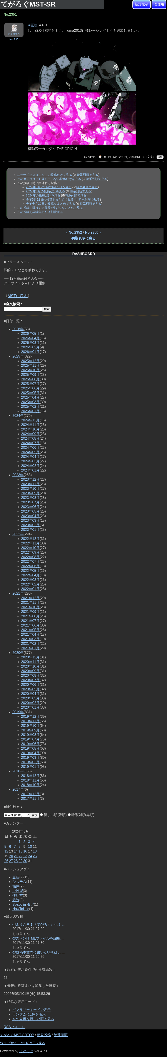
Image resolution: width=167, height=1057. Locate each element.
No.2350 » (93, 232)
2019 (18, 712)
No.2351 (14, 39)
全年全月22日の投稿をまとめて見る (50, 203)
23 (25, 856)
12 (6, 851)
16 (25, 851)
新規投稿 (142, 4)
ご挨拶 (17, 891)
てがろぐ (26, 1051)
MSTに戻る (18, 296)
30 (25, 861)
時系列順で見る (87, 174)
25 (35, 856)
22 (20, 856)
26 (6, 861)
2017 (18, 789)
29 (20, 861)
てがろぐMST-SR (29, 4)
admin (91, 156)
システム (19, 882)
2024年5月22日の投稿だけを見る (49, 187)
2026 (18, 329)
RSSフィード (14, 1027)
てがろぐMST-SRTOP (17, 1035)
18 (35, 851)
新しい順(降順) (53, 815)
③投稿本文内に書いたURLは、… (38, 952)
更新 (15, 877)
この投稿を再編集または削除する (40, 212)
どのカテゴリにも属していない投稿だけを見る (49, 179)
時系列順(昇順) (81, 815)
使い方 (17, 895)
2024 (18, 415)
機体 (15, 886)
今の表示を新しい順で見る (33, 1019)
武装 (15, 900)
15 (20, 851)
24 (30, 856)
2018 (18, 771)
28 (16, 861)
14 (16, 851)
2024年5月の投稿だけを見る (45, 191)
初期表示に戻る (83, 238)
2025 (18, 356)
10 (30, 846)
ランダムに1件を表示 (29, 1014)
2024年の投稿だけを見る (43, 195)
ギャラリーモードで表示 (31, 1010)
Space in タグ (23, 904)
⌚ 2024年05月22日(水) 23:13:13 (119, 156)
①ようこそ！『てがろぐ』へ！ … (38, 924)
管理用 (159, 4)
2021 (18, 593)
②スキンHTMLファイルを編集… (38, 938)
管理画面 (61, 1035)
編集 (160, 157)
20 (11, 856)
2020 (18, 653)
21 (16, 856)
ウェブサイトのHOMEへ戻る (22, 1043)
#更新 (32, 25)
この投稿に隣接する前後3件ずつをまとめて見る (50, 207)
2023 (18, 475)
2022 (18, 534)
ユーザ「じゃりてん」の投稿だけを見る (44, 174)
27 (11, 861)
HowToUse (20, 909)
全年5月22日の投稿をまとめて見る (50, 199)
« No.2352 (74, 232)
